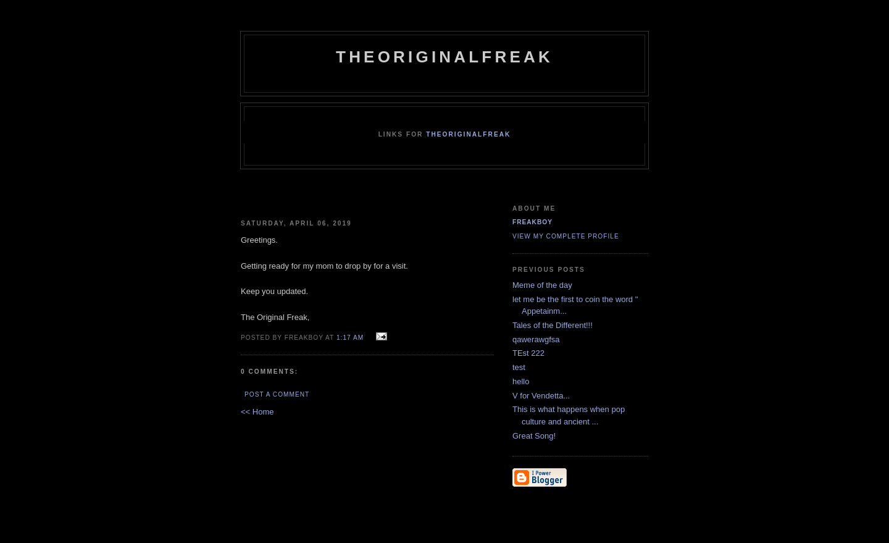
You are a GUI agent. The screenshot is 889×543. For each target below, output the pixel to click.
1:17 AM (350, 337)
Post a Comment (276, 394)
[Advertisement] (387, 199)
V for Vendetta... (541, 395)
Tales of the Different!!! (552, 325)
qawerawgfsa (536, 339)
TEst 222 (528, 353)
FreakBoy (532, 222)
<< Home (257, 411)
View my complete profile (565, 236)
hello (520, 381)
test (518, 367)
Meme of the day (542, 285)
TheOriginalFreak (444, 57)
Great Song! (534, 435)
